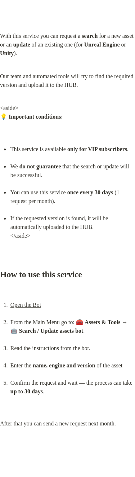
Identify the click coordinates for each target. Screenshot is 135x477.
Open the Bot (25, 305)
